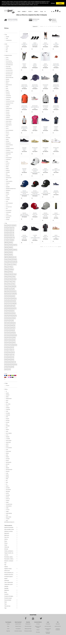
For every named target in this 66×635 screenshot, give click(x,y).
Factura (38, 629)
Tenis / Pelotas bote (8, 582)
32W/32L (15, 244)
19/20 (9, 296)
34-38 (5, 354)
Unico (9, 347)
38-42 (12, 352)
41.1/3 (5, 330)
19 (4, 296)
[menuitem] (19, 11)
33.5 (11, 313)
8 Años (5, 284)
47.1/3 (7, 345)
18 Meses (6, 271)
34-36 (12, 347)
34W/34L (6, 254)
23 (15, 298)
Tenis (5, 604)
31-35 (11, 225)
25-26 (9, 232)
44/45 (13, 337)
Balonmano (6, 535)
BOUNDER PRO (56, 192)
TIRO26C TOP (45, 236)
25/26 (12, 301)
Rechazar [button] (53, 3)
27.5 (10, 303)
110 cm (5, 264)
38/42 (11, 323)
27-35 (5, 240)
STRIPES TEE (45, 65)
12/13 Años (14, 259)
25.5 (5, 364)
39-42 (5, 357)
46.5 (11, 342)
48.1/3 (14, 225)
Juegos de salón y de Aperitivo (9, 553)
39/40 (11, 325)
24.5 (12, 262)
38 (12, 320)
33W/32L (6, 247)
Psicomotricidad (7, 600)
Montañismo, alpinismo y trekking (9, 556)
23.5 (5, 301)
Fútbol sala (6, 547)
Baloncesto (6, 533)
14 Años (6, 286)
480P (56, 149)
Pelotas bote (7, 570)
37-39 (9, 349)
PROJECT (24, 64)
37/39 (9, 369)
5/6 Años (14, 279)
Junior (8, 628)
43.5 (9, 335)
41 (14, 327)
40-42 (5, 347)
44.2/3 (7, 337)
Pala (5, 564)
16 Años (9, 286)
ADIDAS (24, 43)
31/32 (8, 310)
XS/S (9, 262)
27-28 (12, 232)
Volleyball (6, 586)
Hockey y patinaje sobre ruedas (9, 551)
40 (14, 325)
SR (14, 262)
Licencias (6, 554)
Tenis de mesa (7, 606)
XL (11, 288)
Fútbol (5, 545)
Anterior (41, 26)
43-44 (8, 230)
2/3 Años (14, 274)
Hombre (24, 45)
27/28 (12, 303)
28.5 (5, 305)
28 (15, 303)
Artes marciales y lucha (9, 529)
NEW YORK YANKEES (24, 214)
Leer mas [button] (36, 4)
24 (7, 301)
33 (8, 313)
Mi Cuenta (38, 632)
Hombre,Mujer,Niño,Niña (35, 172)
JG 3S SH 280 (45, 44)
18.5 (15, 293)
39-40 (5, 227)
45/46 (13, 340)
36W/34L (11, 254)
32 (10, 310)
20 (12, 296)
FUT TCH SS (45, 107)
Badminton (6, 590)
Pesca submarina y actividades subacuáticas (9, 572)
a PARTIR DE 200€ (35, 19)
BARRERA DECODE (56, 236)
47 (5, 345)
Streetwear (6, 580)
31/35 (9, 367)
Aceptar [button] (60, 3)
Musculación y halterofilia (9, 558)
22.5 (10, 298)
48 (12, 345)
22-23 (5, 232)
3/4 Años (10, 276)
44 (5, 337)
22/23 (12, 298)
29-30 (9, 235)
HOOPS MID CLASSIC (56, 170)
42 (14, 330)
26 (15, 301)
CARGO (24, 65)
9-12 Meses (10, 266)
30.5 (13, 308)
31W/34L (15, 249)
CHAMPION (35, 126)
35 (13, 315)
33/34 (13, 313)
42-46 (9, 354)
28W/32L (6, 242)
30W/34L (11, 249)
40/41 (11, 327)
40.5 (9, 327)
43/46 (15, 335)
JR (16, 262)
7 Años (13, 281)
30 (11, 308)
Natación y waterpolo (8, 560)
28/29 (8, 305)
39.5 (9, 325)
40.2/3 (5, 327)
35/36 (5, 318)
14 (11, 362)
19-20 (9, 237)
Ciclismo (6, 539)
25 (9, 301)
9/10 (12, 364)
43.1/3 (5, 335)
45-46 (12, 227)
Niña (45, 45)
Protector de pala (8, 598)
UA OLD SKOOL (56, 44)
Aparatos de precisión (8, 527)
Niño (45, 171)
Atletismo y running (8, 531)
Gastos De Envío (58, 626)
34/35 (10, 315)
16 (9, 293)
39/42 (9, 359)
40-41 (12, 349)
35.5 (15, 315)
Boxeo (5, 592)
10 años (9, 352)
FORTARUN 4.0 (45, 170)
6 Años (5, 281)
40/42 (12, 359)
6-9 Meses (14, 264)
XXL (13, 288)
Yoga (5, 608)
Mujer (35, 108)
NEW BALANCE (56, 64)
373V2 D (45, 86)
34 (5, 315)
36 (8, 318)
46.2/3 (7, 342)
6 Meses (9, 264)
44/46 (8, 362)
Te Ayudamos (18, 628)
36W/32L (6, 249)
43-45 (5, 349)
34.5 (7, 315)
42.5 (9, 332)
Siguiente (59, 26)
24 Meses (11, 271)
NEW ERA (35, 168)
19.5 (7, 296)
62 (7, 364)
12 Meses (6, 269)
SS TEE (35, 128)
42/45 (9, 357)
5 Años (10, 279)
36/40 (5, 359)
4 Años (13, 276)
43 (14, 332)
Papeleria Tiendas (8, 568)
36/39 (5, 369)
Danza (5, 541)
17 (11, 293)
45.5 (11, 340)
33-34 (5, 237)
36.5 (14, 318)
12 (8, 293)
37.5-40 (9, 240)
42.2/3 (5, 332)
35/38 (12, 367)
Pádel (5, 602)
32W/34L (6, 252)
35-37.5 (12, 237)
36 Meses (6, 274)
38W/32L (11, 257)
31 (15, 308)
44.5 (11, 337)
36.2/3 (11, 318)
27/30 (5, 367)
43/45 (15, 345)
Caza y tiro (6, 537)
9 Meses (6, 266)
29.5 (5, 308)
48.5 (13, 240)
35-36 (12, 230)
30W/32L (6, 244)
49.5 (8, 225)
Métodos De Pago (28, 628)
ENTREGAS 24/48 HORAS (12, 19)
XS (15, 286)
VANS (56, 43)
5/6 (10, 364)
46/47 (13, 342)
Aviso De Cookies (48, 626)
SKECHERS (45, 126)
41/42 (11, 330)
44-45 (9, 227)
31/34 (12, 357)
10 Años (9, 284)
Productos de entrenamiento (9, 574)
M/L (8, 288)
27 (7, 303)
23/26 (15, 364)
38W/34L (6, 257)
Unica (5, 225)
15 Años (6, 259)
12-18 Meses (11, 269)
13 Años (9, 259)
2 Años (10, 274)
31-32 (12, 235)
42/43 (11, 332)
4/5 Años (6, 279)
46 (5, 342)
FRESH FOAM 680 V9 (35, 107)
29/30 (8, 308)
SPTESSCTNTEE (56, 86)
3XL (8, 291)
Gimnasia (6, 549)
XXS (13, 286)
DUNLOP (56, 213)
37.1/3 (7, 320)
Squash (5, 578)
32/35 (5, 313)
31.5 (5, 310)
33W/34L (11, 252)
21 (14, 296)
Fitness (5, 543)
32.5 (13, 310)
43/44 (11, 335)
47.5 (10, 345)
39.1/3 (5, 325)
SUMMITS (45, 128)
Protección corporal (8, 576)
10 (6, 293)
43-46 (5, 352)
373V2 (35, 149)
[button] (45, 11)
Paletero (6, 566)
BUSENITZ (35, 65)
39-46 (12, 354)
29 (14, 305)
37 (5, 320)
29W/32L (11, 242)
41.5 (8, 330)
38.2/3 (5, 323)
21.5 (5, 298)
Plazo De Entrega (28, 626)
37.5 (10, 320)
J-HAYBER (35, 235)
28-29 (5, 235)
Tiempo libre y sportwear (9, 584)
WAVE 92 (24, 170)
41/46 (5, 362)
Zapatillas (6, 588)
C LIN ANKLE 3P (24, 44)
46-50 (14, 257)
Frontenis (6, 594)
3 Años (5, 276)
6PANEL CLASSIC (56, 65)
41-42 (5, 230)
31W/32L (10, 244)
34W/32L (11, 247)
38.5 (9, 323)
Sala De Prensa (18, 626)
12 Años (13, 284)
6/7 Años (10, 281)
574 (45, 149)
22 (7, 298)
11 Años (5, 262)
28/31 (11, 305)
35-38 (14, 362)
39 (14, 323)
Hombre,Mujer (35, 45)
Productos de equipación (9, 596)
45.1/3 (7, 340)
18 (13, 293)
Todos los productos (8, 525)
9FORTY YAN (45, 192)
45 (5, 340)
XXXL (5, 291)
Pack (5, 562)
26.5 (5, 303)
